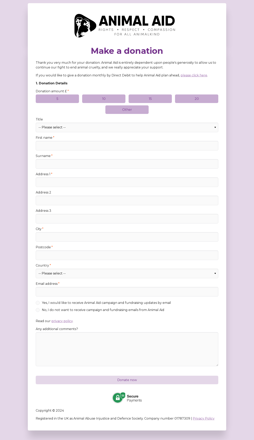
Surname (43, 156)
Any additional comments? (57, 329)
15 (150, 99)
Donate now (127, 380)
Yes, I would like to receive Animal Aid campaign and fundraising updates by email (106, 303)
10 (104, 99)
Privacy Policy (204, 418)
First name (44, 138)
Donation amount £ (51, 91)
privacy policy (62, 321)
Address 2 (43, 192)
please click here (194, 75)
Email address (47, 284)
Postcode (43, 247)
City (38, 229)
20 (197, 99)
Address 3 (43, 211)
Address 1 (43, 174)
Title (39, 119)
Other (127, 110)
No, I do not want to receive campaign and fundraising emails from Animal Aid (103, 310)
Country (42, 265)
